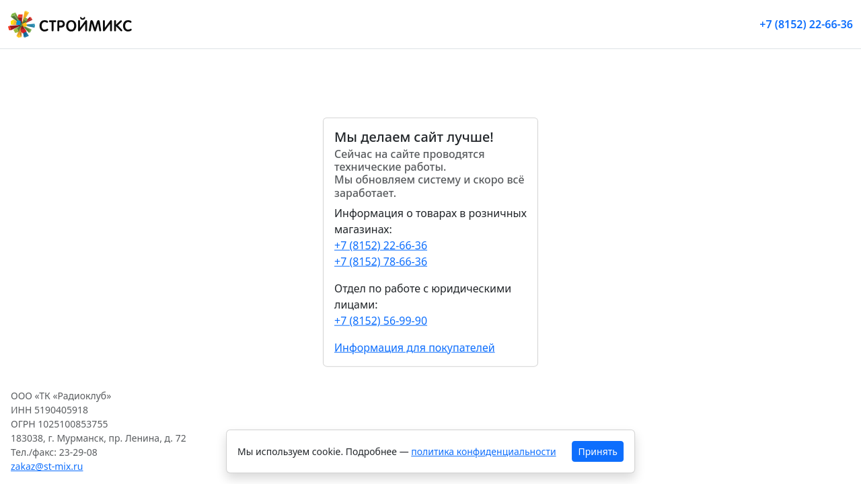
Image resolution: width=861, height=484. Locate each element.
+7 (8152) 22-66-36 (806, 24)
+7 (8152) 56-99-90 (380, 320)
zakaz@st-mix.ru (47, 466)
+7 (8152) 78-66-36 (380, 260)
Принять (597, 451)
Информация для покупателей (414, 346)
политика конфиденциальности (483, 451)
